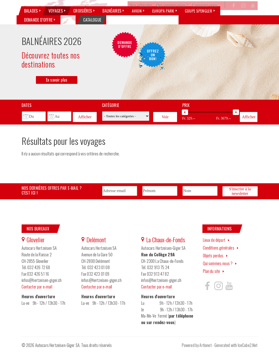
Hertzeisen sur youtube (229, 293)
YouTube (253, 14)
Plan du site (211, 278)
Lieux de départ (214, 247)
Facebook (234, 14)
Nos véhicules (141, 13)
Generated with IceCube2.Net (235, 352)
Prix (186, 113)
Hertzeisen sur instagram (218, 293)
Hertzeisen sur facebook (207, 293)
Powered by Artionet (197, 352)
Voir (165, 124)
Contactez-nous (204, 13)
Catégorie (110, 113)
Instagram (243, 14)
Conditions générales (218, 255)
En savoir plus (56, 88)
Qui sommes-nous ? (172, 13)
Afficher (85, 124)
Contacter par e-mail (37, 293)
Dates (27, 113)
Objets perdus (213, 262)
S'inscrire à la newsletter (240, 198)
